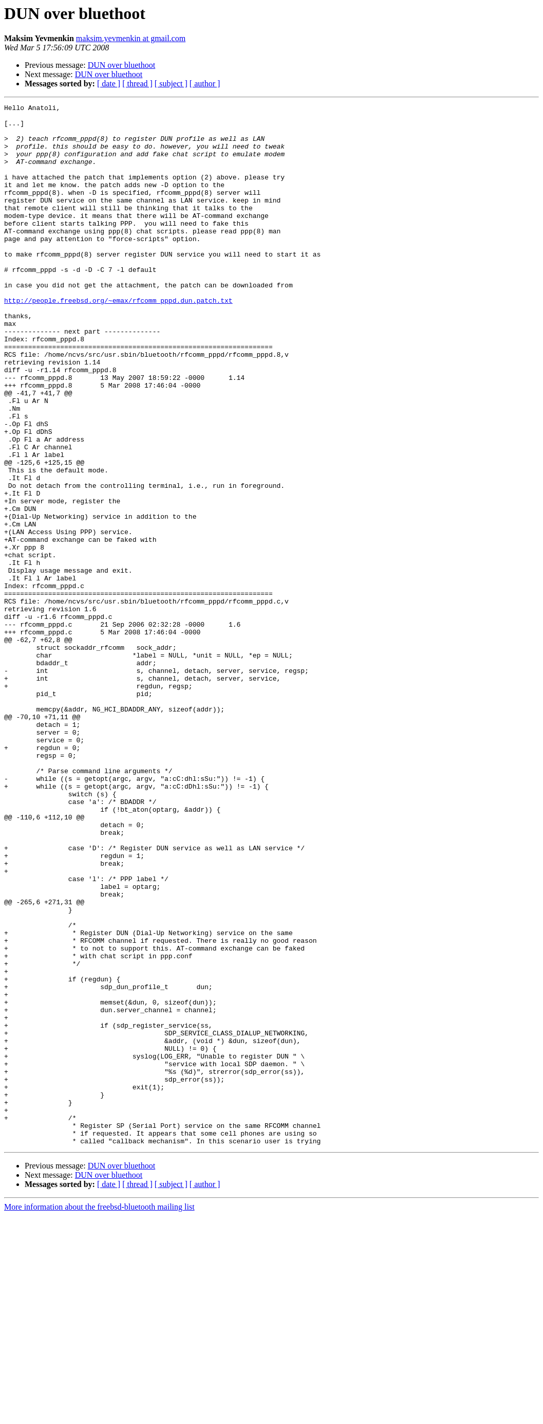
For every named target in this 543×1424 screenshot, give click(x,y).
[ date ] (108, 83)
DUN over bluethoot (122, 65)
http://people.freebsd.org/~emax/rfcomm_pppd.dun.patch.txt (118, 340)
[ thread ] (137, 83)
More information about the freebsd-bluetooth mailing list (99, 1415)
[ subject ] (171, 83)
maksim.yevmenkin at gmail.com (130, 38)
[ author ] (205, 83)
